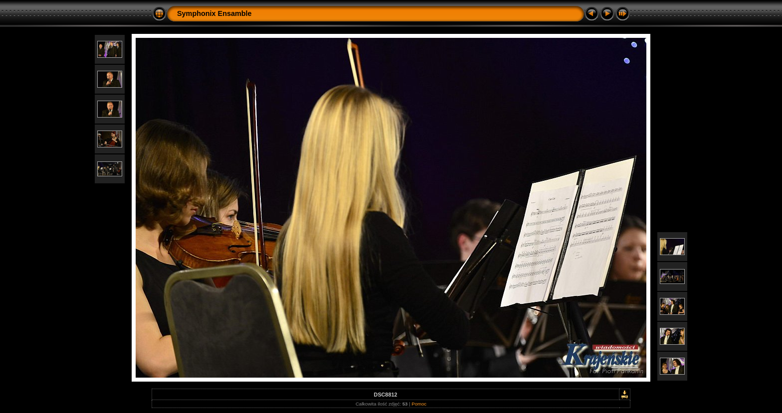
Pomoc (418, 404)
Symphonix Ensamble (214, 13)
